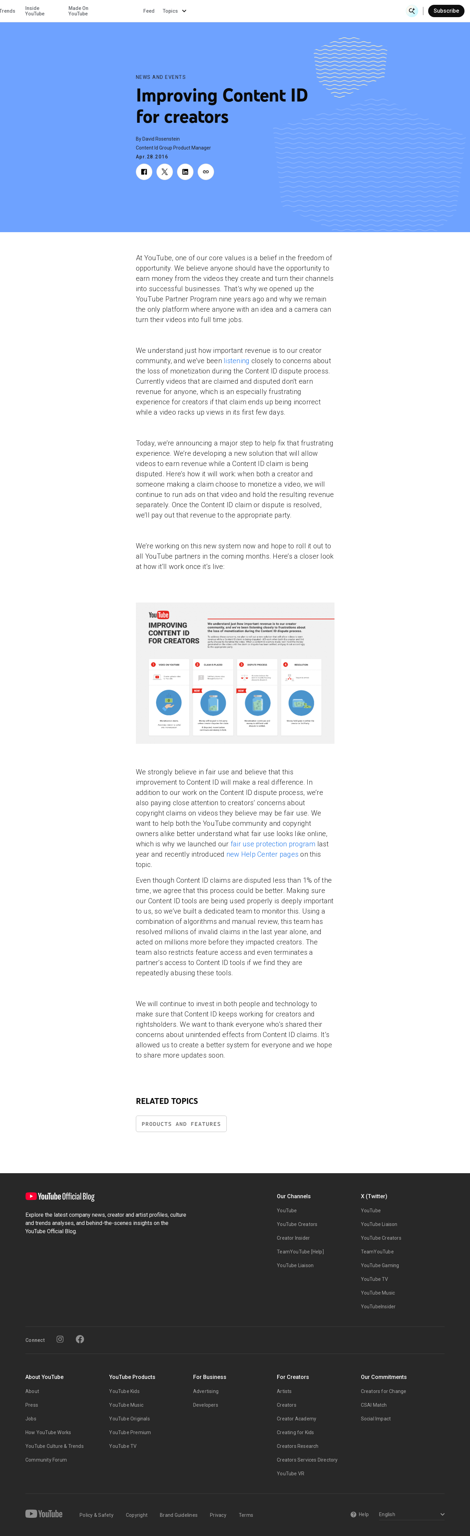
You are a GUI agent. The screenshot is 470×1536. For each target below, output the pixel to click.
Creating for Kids (295, 1432)
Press (31, 1405)
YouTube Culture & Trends (54, 1446)
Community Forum (46, 1460)
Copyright (137, 1515)
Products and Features (181, 1124)
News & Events (96, 10)
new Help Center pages (262, 854)
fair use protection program (273, 844)
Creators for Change (384, 1391)
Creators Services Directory (307, 1460)
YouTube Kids (124, 1391)
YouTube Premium (130, 1432)
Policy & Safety (97, 1515)
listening (236, 361)
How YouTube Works (48, 1432)
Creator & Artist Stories (155, 11)
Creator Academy (296, 1418)
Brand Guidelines (179, 1515)
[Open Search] (412, 11)
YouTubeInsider (378, 1306)
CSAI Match (374, 1405)
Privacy (218, 1515)
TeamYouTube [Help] (300, 1251)
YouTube (287, 1210)
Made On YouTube (292, 10)
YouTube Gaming (380, 1265)
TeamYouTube (377, 1251)
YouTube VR (290, 1473)
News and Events (161, 77)
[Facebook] (80, 1339)
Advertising (206, 1391)
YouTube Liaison (295, 1265)
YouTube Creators (297, 1224)
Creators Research (297, 1446)
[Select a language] (411, 1515)
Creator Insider (293, 1238)
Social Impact (376, 1418)
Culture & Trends (210, 11)
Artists (284, 1391)
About (32, 1391)
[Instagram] (60, 1339)
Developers (205, 1405)
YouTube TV (374, 1279)
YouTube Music (378, 1293)
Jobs (30, 1418)
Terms (246, 1515)
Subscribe (446, 11)
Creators (286, 1405)
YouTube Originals (129, 1418)
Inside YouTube (248, 10)
